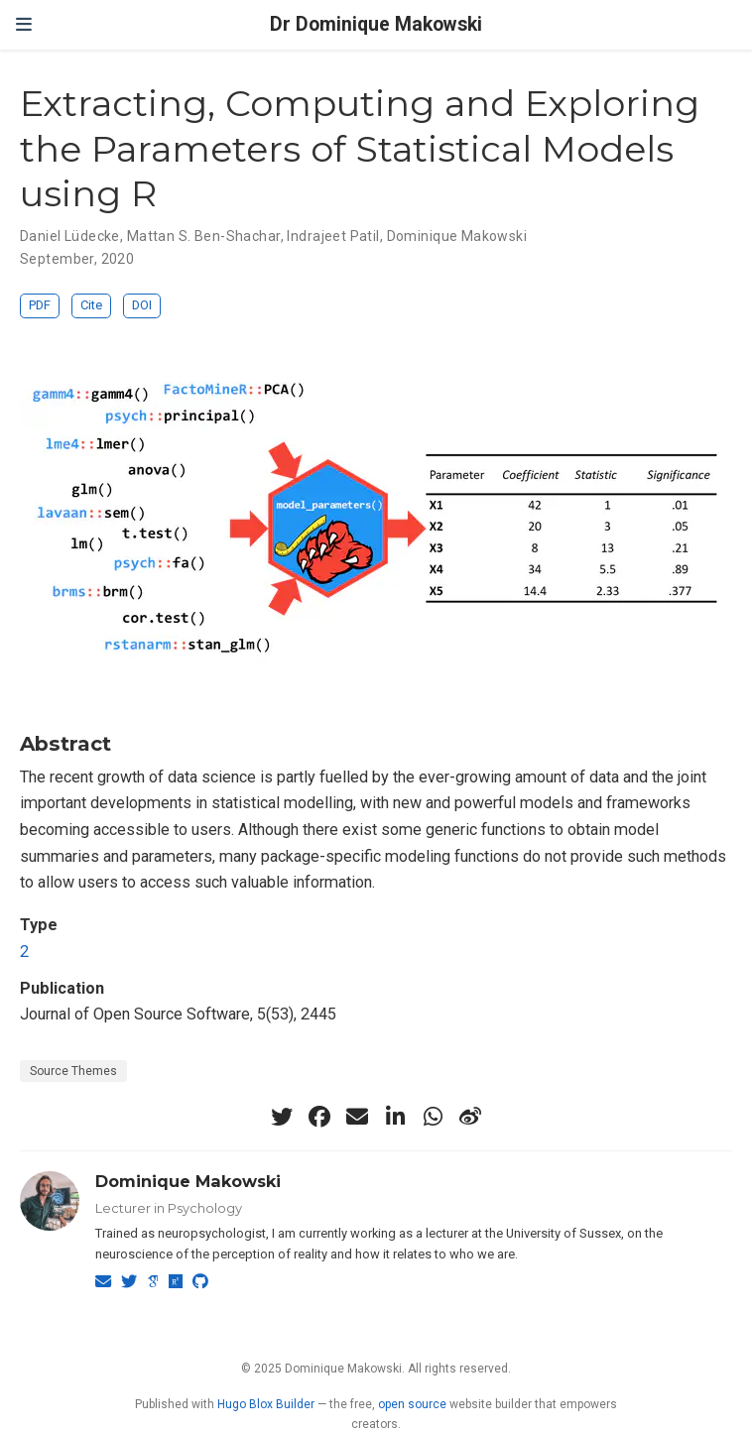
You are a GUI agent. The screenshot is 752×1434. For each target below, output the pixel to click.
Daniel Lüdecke (70, 236)
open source (412, 1404)
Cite (91, 305)
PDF (40, 305)
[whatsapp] (432, 1117)
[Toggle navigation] (24, 25)
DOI (142, 305)
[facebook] (319, 1117)
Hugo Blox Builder (265, 1404)
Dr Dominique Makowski (376, 24)
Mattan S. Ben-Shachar (204, 236)
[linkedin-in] (395, 1117)
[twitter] (282, 1117)
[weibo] (470, 1117)
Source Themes (73, 1071)
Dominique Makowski (457, 236)
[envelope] (357, 1117)
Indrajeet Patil (333, 236)
